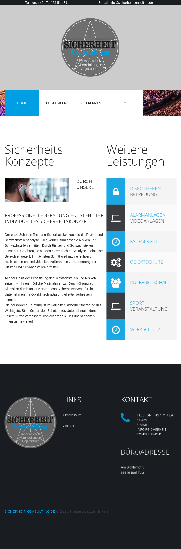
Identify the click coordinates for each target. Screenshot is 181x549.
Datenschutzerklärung (90, 511)
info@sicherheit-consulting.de (152, 431)
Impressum (73, 415)
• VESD (68, 426)
